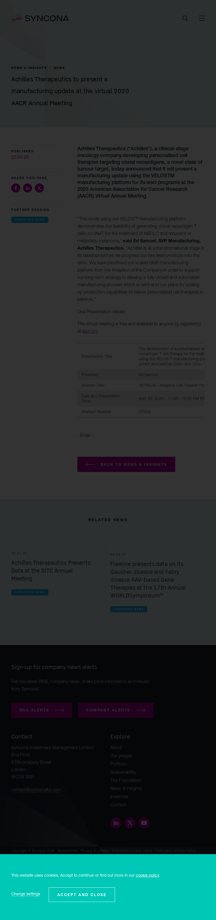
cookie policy (147, 875)
